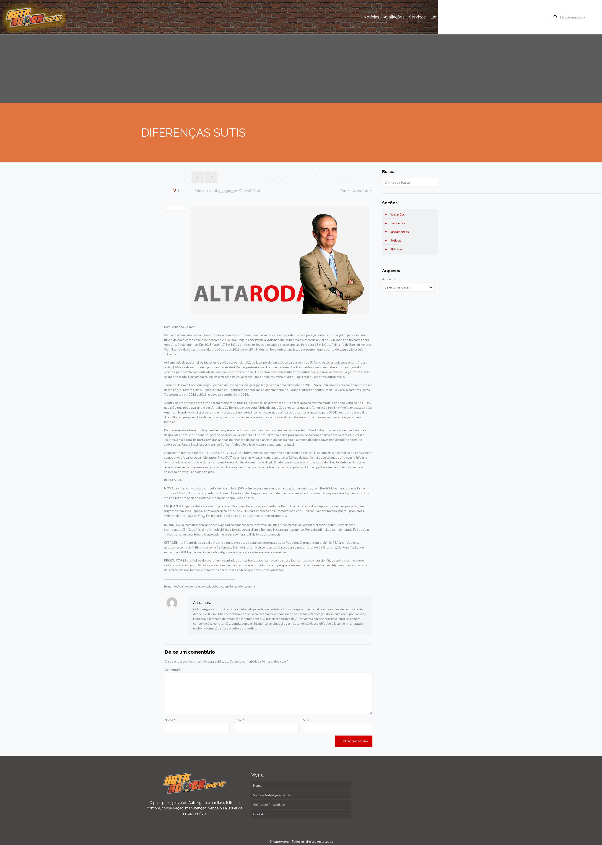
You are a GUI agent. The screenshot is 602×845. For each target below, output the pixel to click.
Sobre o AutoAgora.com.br (272, 795)
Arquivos (388, 279)
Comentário (174, 669)
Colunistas (397, 223)
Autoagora (226, 190)
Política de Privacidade (269, 804)
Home (257, 785)
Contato (259, 814)
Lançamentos (399, 232)
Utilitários (397, 249)
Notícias (395, 240)
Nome (170, 720)
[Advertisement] (301, 69)
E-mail (239, 720)
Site (306, 720)
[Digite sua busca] (573, 17)
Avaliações (397, 214)
